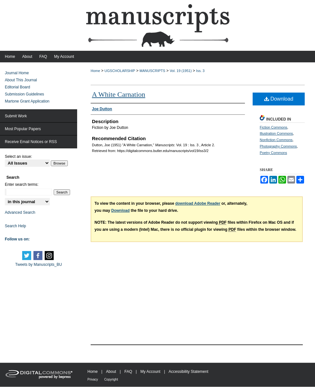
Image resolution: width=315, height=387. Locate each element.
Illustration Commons (276, 133)
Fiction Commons (273, 127)
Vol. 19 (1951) (181, 71)
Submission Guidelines (24, 94)
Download (278, 99)
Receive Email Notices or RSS (31, 142)
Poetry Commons (273, 153)
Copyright (111, 379)
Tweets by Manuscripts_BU (38, 264)
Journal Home (17, 73)
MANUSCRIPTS (152, 71)
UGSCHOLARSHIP (119, 71)
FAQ (128, 371)
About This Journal (21, 80)
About (111, 371)
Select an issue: (18, 156)
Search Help (15, 226)
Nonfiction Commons (276, 140)
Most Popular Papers (23, 129)
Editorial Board (17, 87)
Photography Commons (278, 146)
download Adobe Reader (197, 203)
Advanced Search (20, 212)
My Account (150, 371)
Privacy (92, 379)
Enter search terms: (22, 184)
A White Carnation (118, 94)
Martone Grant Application (27, 101)
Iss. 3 (200, 71)
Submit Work (16, 116)
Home (95, 71)
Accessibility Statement (188, 371)
